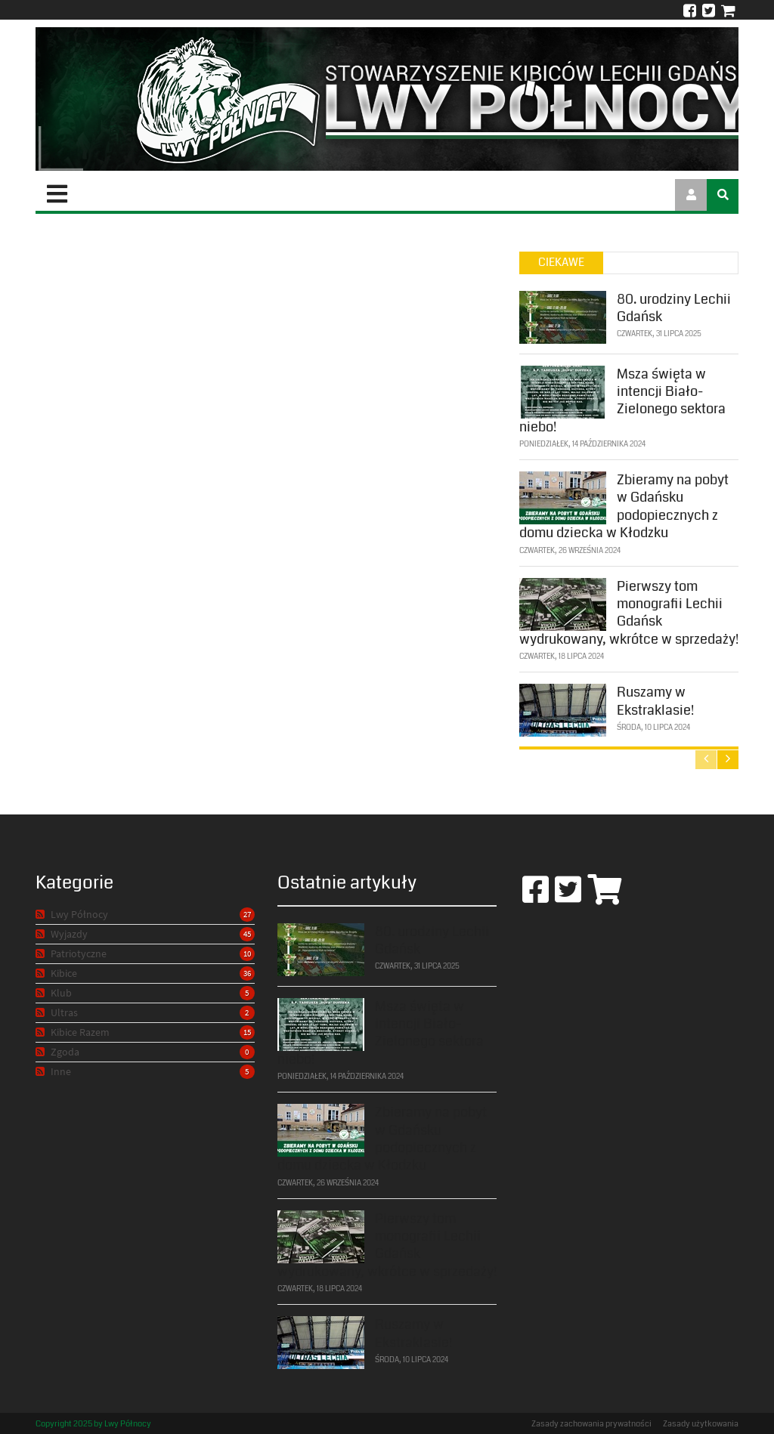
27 (247, 914)
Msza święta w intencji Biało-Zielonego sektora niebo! (622, 399)
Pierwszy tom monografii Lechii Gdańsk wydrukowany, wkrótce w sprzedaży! (628, 611)
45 (247, 934)
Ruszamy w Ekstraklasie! (655, 700)
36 (247, 973)
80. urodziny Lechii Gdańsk (674, 306)
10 (247, 953)
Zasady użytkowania (700, 1423)
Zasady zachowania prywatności (591, 1423)
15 (247, 1032)
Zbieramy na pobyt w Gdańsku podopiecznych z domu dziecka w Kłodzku (624, 504)
